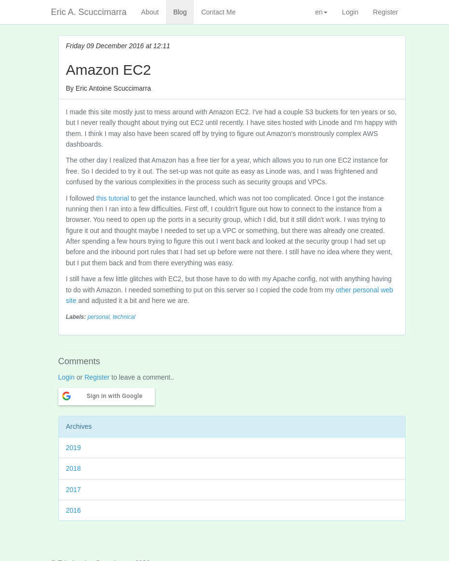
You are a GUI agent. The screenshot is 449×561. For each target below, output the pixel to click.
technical (124, 317)
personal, (99, 317)
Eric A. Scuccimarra (89, 12)
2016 (73, 510)
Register (385, 12)
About (150, 12)
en (321, 12)
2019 (73, 448)
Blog (180, 12)
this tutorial (112, 198)
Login (350, 12)
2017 (73, 489)
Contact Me (218, 12)
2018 (73, 468)
